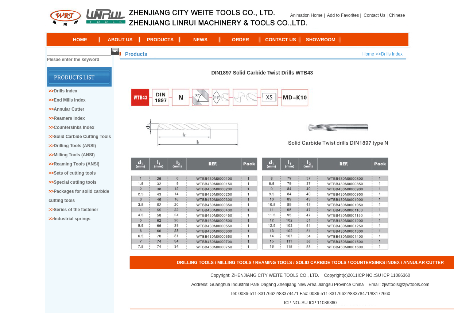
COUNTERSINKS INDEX (375, 262)
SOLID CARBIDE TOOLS (321, 262)
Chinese (397, 15)
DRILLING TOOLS (195, 262)
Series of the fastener (76, 209)
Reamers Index (69, 118)
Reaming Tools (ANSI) (76, 164)
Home (368, 54)
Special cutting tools (75, 182)
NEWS (200, 39)
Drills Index (65, 90)
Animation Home (306, 15)
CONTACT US (280, 39)
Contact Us (374, 15)
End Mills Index (69, 100)
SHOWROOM (320, 39)
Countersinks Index (74, 127)
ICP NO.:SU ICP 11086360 (383, 275)
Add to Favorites (343, 15)
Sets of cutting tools (75, 173)
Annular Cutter (69, 109)
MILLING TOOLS (234, 262)
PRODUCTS (160, 39)
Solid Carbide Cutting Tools (82, 136)
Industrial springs (72, 218)
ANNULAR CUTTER (423, 262)
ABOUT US (120, 39)
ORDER (240, 39)
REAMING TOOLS (273, 262)
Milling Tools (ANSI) (74, 154)
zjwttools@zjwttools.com (405, 284)
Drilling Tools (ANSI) (75, 145)
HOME (80, 39)
